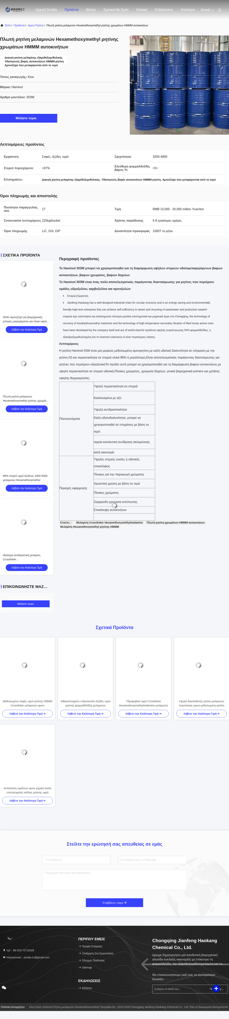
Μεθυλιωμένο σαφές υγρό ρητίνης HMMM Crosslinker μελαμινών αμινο (27, 703)
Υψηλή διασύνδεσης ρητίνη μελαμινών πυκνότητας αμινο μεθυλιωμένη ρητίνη (201, 703)
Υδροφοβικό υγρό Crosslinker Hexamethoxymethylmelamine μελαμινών (143, 703)
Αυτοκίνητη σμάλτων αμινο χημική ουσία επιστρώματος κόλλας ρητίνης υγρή (27, 790)
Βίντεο (91, 10)
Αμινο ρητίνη (35, 25)
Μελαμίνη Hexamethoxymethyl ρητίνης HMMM (89, 526)
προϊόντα (19, 25)
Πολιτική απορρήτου (13, 1007)
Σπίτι (7, 25)
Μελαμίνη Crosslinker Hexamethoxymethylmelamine (109, 522)
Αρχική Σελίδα (46, 10)
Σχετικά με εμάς (116, 10)
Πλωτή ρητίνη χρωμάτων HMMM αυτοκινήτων (176, 522)
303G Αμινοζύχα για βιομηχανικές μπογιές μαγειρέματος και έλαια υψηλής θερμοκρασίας (26, 321)
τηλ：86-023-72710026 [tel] (18, 950)
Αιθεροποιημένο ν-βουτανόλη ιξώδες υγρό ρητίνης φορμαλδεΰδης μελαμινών (85, 703)
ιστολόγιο (188, 10)
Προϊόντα (72, 10)
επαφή (141, 10)
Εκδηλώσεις (164, 10)
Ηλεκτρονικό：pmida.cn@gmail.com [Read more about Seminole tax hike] (26, 957)
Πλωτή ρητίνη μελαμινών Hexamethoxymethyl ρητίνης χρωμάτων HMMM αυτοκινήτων (26, 400)
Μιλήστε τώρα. (29, 118)
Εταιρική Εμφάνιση (77, 295)
